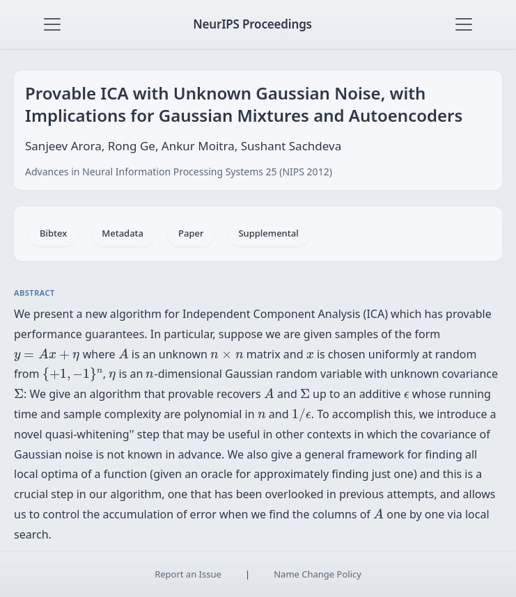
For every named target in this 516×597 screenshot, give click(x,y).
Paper (190, 233)
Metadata (122, 233)
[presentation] (47, 355)
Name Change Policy (317, 574)
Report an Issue (188, 574)
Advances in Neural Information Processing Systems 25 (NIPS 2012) (178, 171)
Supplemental (268, 233)
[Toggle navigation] (52, 24)
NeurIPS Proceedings (252, 24)
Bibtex (53, 233)
